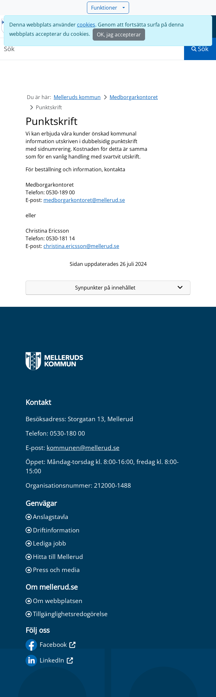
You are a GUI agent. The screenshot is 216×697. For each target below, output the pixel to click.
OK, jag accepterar (119, 34)
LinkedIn (49, 660)
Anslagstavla (47, 516)
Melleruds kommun (77, 97)
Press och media (53, 569)
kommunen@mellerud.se (83, 447)
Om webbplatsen (54, 600)
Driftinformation (53, 530)
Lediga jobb (46, 543)
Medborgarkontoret (134, 97)
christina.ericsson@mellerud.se (81, 246)
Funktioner (106, 7)
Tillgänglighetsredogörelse (67, 613)
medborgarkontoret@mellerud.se (84, 200)
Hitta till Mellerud (54, 556)
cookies (86, 24)
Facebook (50, 645)
